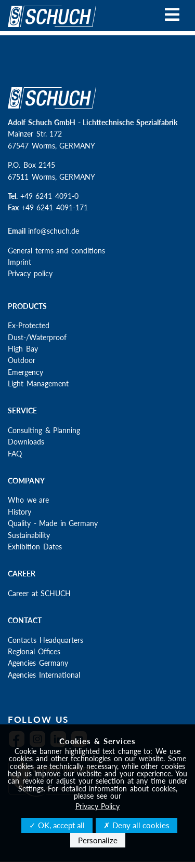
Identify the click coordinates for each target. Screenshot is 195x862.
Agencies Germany (38, 662)
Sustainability (29, 535)
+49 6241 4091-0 (49, 196)
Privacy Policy (97, 806)
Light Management (38, 383)
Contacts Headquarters (45, 640)
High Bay (23, 348)
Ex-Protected (28, 325)
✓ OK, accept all (57, 825)
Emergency (25, 372)
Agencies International (44, 674)
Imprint (19, 262)
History (19, 511)
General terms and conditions (56, 250)
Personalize (98, 840)
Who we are (28, 499)
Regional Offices (34, 651)
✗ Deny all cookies (136, 825)
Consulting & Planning (44, 430)
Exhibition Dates (35, 546)
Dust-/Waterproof (37, 337)
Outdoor (21, 360)
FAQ (15, 453)
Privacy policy (30, 273)
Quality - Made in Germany (53, 523)
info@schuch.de (53, 230)
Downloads (26, 441)
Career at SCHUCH (39, 593)
